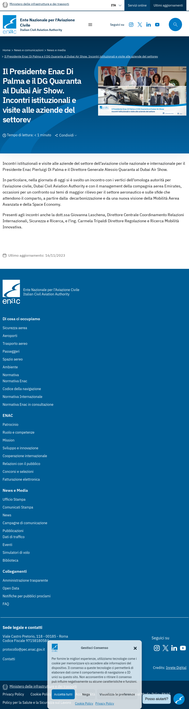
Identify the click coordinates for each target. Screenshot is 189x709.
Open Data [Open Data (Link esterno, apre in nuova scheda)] (11, 588)
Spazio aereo (13, 359)
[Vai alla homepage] (42, 24)
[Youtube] (157, 24)
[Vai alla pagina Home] (7, 50)
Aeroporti (10, 335)
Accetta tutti (63, 694)
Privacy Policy (104, 704)
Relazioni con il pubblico (21, 463)
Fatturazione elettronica (21, 479)
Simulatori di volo (16, 552)
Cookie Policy (84, 704)
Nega (86, 694)
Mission (9, 440)
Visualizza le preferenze (117, 694)
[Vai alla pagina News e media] (56, 50)
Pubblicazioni (13, 531)
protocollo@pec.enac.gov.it (24, 649)
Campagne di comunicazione (25, 523)
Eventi (7, 544)
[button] (135, 648)
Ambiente (10, 367)
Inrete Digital (176, 667)
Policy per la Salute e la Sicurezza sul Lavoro (37, 702)
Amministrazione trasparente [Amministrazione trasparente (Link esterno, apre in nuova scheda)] (25, 580)
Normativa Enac (15, 381)
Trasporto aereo (15, 343)
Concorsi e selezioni (18, 471)
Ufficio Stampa (14, 499)
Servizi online (137, 5)
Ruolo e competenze (18, 432)
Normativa (11, 375)
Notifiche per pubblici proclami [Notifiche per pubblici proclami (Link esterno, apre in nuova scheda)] (26, 596)
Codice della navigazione (22, 389)
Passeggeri (11, 351)
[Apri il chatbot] (179, 699)
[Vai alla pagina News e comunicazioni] (29, 50)
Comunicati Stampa (18, 507)
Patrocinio (10, 424)
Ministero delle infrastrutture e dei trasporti (39, 4)
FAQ (6, 604)
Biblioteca (10, 560)
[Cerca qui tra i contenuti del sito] (174, 24)
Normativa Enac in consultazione (28, 404)
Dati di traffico (14, 537)
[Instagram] (131, 24)
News (7, 515)
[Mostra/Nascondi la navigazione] (90, 24)
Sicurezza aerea (15, 328)
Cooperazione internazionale (25, 456)
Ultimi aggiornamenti (168, 5)
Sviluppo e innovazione (20, 448)
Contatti (9, 659)
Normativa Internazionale (22, 396)
